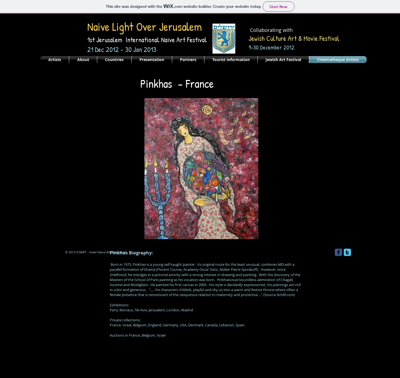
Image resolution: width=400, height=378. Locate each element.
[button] (201, 168)
